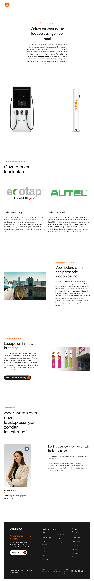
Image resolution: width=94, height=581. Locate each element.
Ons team (75, 549)
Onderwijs (45, 555)
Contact (74, 557)
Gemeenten (45, 559)
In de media (60, 542)
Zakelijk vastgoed (47, 538)
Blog (58, 538)
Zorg (43, 548)
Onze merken (76, 541)
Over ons (75, 545)
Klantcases (60, 535)
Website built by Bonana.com (67, 571)
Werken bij (75, 553)
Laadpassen (76, 538)
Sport (43, 552)
